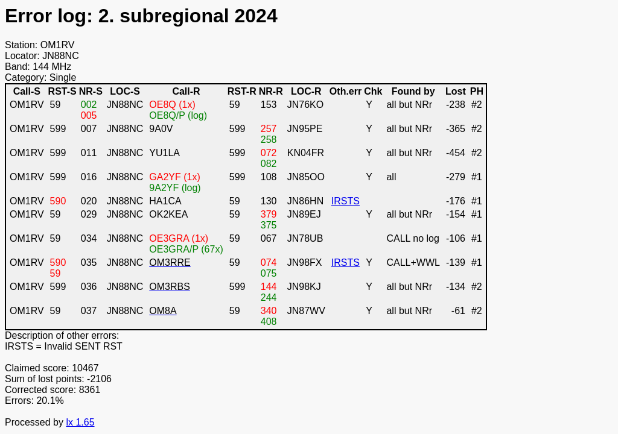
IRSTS (345, 201)
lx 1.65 (80, 422)
